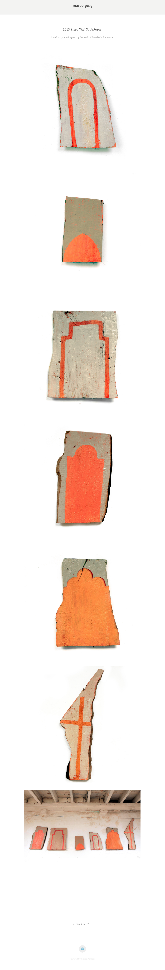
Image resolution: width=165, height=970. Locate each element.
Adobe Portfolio (88, 959)
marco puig (83, 6)
